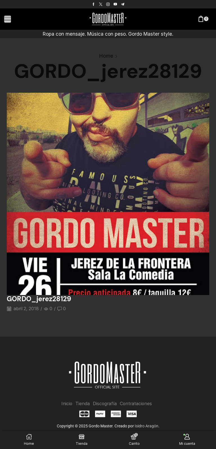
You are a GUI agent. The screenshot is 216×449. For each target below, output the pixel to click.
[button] (7, 19)
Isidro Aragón (146, 426)
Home (106, 56)
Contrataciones (136, 403)
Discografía (104, 403)
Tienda (82, 403)
